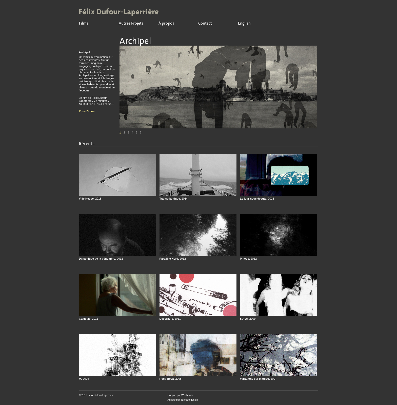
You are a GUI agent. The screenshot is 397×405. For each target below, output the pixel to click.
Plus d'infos (87, 111)
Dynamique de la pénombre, (101, 258)
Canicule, (88, 318)
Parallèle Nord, (173, 258)
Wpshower (187, 395)
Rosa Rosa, (171, 378)
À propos (166, 23)
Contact (205, 23)
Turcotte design (189, 399)
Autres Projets (131, 23)
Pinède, (248, 258)
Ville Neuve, (90, 198)
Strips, (248, 318)
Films (83, 23)
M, (84, 378)
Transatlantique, (174, 198)
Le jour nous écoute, (257, 198)
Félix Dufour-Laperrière (101, 395)
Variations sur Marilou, (258, 378)
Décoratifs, (170, 318)
